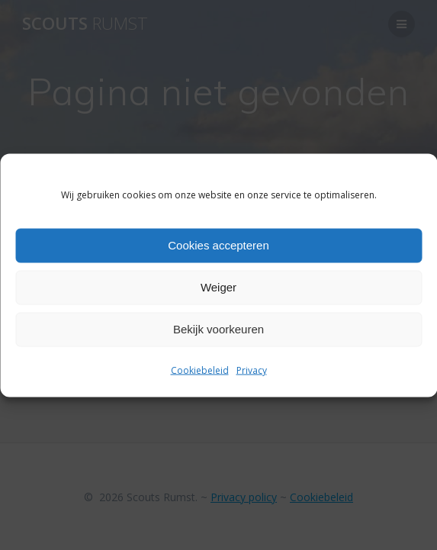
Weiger (218, 287)
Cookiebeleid (200, 369)
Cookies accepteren (218, 245)
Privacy (251, 369)
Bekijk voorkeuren (218, 329)
